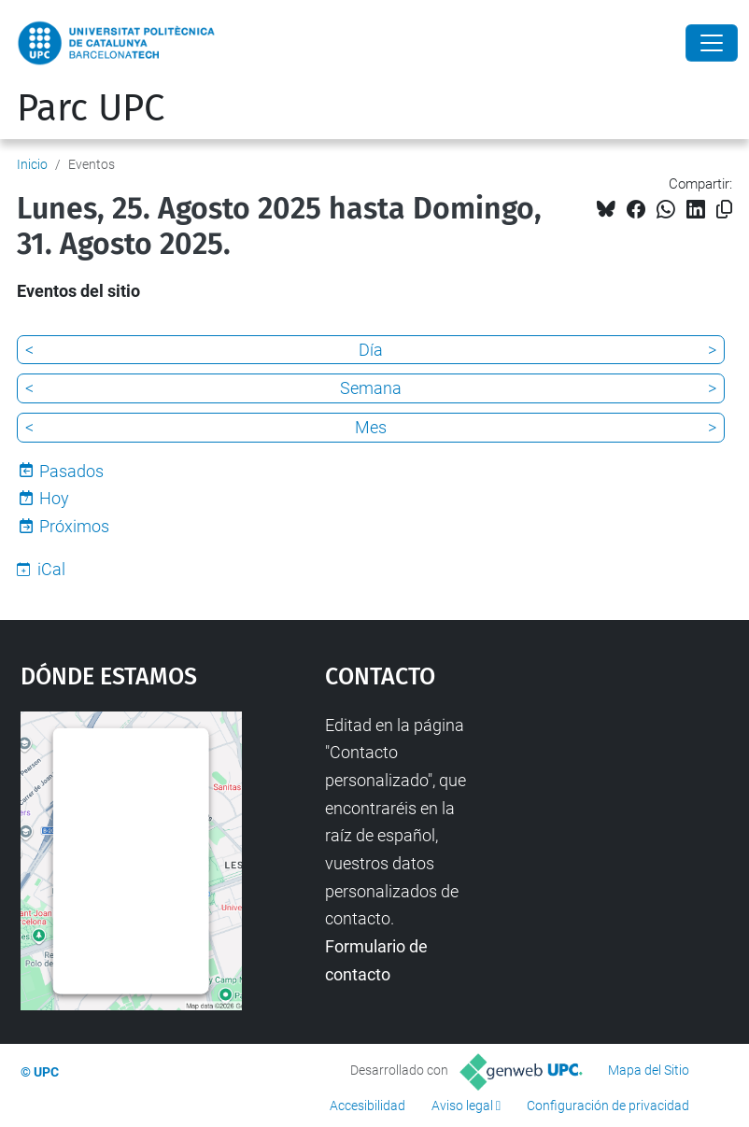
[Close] (711, 43)
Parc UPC (90, 108)
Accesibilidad (367, 1105)
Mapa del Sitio (648, 1070)
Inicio (32, 164)
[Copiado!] (724, 209)
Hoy (54, 498)
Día (371, 349)
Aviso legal (462, 1105)
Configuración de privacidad (608, 1105)
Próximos (74, 526)
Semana (371, 388)
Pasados (71, 471)
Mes (371, 427)
